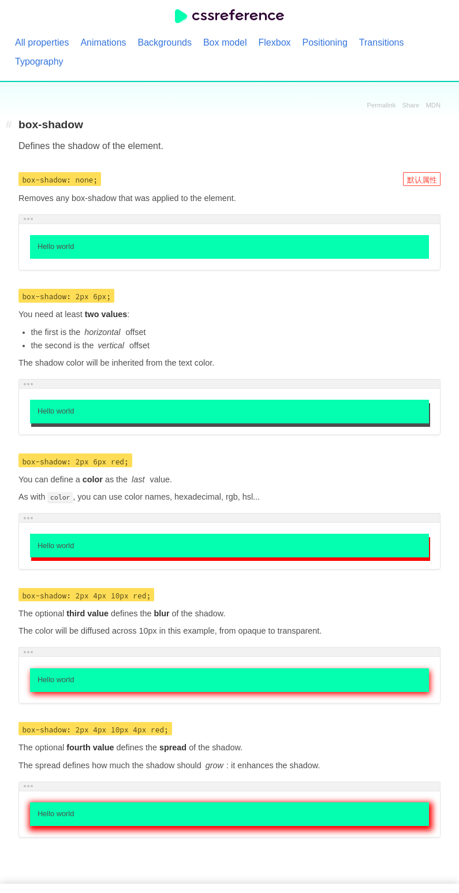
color (60, 497)
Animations (103, 42)
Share (410, 105)
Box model (225, 42)
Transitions (381, 42)
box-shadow (50, 125)
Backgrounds (165, 42)
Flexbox (275, 42)
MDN (433, 105)
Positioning (325, 42)
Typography (39, 61)
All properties (42, 42)
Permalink (381, 105)
